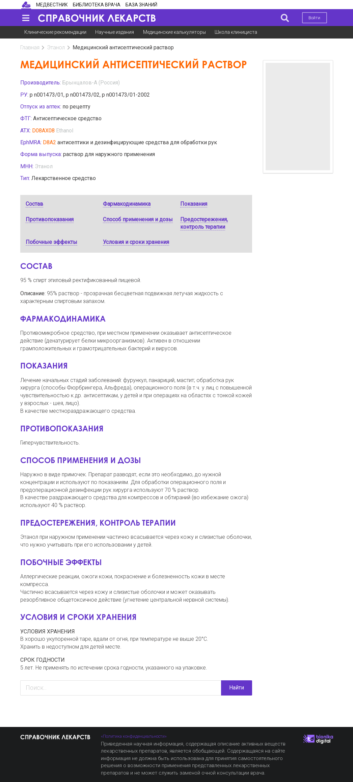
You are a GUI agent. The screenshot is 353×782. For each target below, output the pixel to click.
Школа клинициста (236, 32)
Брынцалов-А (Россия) (91, 82)
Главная (29, 47)
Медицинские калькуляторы (174, 32)
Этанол (56, 47)
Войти (314, 17)
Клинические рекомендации (55, 32)
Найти (236, 687)
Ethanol (64, 130)
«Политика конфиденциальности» (134, 736)
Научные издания (114, 32)
